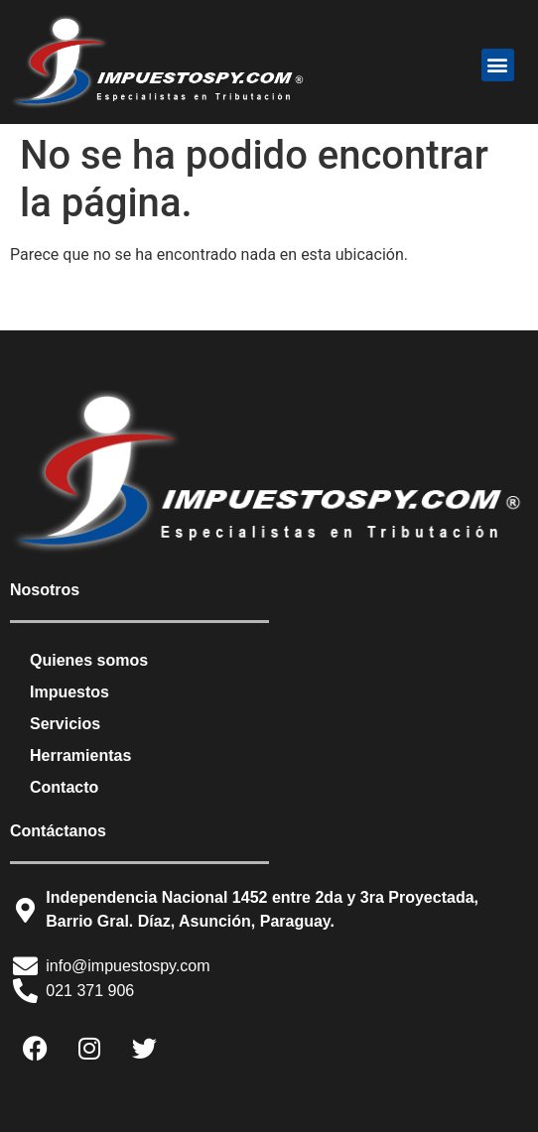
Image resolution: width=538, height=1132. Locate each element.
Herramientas (80, 755)
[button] (497, 65)
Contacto (64, 787)
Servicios (65, 723)
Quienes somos (89, 660)
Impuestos (69, 692)
